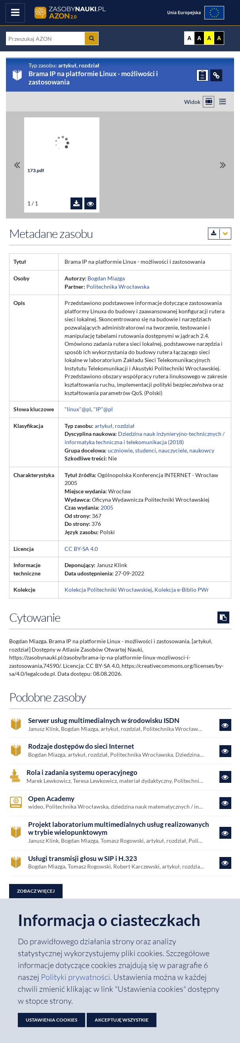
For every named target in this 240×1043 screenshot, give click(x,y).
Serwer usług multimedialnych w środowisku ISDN (103, 721)
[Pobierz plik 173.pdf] (76, 203)
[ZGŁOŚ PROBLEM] (202, 75)
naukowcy (201, 450)
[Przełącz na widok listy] (222, 101)
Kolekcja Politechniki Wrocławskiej (108, 589)
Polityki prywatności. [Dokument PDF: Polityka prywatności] (77, 977)
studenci (145, 450)
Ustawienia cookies (51, 1020)
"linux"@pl (78, 409)
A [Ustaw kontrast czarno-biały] (199, 38)
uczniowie (120, 450)
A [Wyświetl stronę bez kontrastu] (189, 38)
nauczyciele (172, 450)
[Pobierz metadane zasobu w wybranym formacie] (219, 234)
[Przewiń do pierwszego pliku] (17, 165)
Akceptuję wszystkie (122, 1020)
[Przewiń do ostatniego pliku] (223, 165)
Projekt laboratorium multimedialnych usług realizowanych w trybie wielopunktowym (118, 828)
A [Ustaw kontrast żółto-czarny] (209, 38)
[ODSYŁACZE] (216, 75)
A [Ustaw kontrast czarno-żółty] (219, 38)
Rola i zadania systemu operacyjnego (82, 772)
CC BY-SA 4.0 (81, 548)
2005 (107, 507)
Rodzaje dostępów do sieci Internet (81, 746)
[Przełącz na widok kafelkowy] (208, 101)
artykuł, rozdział (115, 425)
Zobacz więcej (36, 891)
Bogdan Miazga (106, 278)
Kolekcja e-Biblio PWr (181, 589)
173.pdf (35, 170)
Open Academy (51, 799)
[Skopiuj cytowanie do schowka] (223, 617)
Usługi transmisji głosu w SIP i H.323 (82, 859)
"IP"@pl (103, 409)
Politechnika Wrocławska (117, 286)
